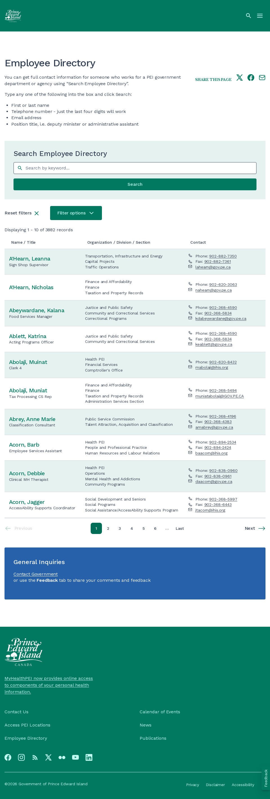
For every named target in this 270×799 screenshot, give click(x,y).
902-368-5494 (222, 390)
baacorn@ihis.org (211, 453)
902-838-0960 (223, 470)
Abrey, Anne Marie (32, 419)
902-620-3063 (223, 284)
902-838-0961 (217, 476)
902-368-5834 (218, 313)
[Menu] (259, 15)
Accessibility (243, 784)
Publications (153, 738)
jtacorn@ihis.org (210, 510)
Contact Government (36, 574)
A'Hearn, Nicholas (31, 287)
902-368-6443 (218, 504)
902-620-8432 (222, 362)
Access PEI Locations (27, 725)
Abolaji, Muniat (28, 390)
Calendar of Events (160, 711)
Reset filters (18, 213)
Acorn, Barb (24, 444)
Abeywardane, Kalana (36, 310)
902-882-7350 (222, 256)
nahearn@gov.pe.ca (213, 290)
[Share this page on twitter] (239, 78)
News (145, 725)
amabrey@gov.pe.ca (214, 427)
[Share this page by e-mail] (262, 78)
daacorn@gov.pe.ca (213, 481)
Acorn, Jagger (27, 502)
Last (181, 529)
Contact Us (16, 711)
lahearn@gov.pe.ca (213, 267)
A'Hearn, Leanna (29, 258)
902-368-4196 (222, 416)
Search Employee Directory (60, 154)
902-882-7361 (217, 261)
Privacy (192, 784)
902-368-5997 (223, 499)
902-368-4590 (223, 307)
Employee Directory (26, 738)
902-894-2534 (222, 442)
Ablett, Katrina (27, 336)
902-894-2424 (217, 447)
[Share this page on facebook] (250, 78)
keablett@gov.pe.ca (213, 344)
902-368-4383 (218, 421)
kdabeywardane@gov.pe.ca (220, 318)
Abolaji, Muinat (28, 362)
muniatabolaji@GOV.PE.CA (219, 396)
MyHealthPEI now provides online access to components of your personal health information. (49, 685)
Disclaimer (215, 784)
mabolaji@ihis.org (211, 367)
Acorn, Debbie (27, 473)
